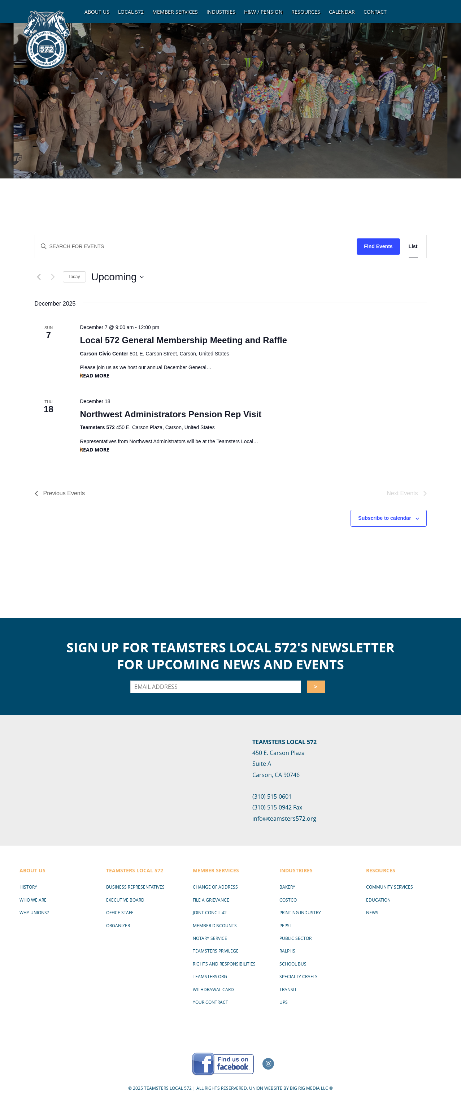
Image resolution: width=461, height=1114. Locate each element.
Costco (288, 900)
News (372, 912)
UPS (283, 1002)
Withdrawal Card (213, 989)
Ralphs (287, 951)
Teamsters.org (210, 976)
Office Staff (119, 912)
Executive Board (125, 900)
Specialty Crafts (298, 976)
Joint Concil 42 (210, 912)
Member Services (175, 11)
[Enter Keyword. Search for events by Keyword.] (196, 246)
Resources (305, 11)
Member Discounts (215, 925)
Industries (220, 11)
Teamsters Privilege (216, 951)
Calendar (342, 11)
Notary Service (210, 938)
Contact (375, 11)
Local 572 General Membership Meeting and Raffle (183, 340)
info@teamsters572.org (284, 818)
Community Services (389, 887)
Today (74, 276)
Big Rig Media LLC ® (311, 1088)
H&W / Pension (263, 11)
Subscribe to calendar (384, 518)
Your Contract (210, 1002)
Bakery (287, 887)
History (28, 887)
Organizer (118, 925)
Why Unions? (34, 912)
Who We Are (33, 900)
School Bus (292, 964)
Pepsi (285, 925)
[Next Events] (53, 277)
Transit (288, 989)
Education (378, 900)
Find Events (378, 246)
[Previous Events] (39, 277)
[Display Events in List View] (413, 246)
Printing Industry (300, 912)
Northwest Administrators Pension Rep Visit (170, 414)
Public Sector (295, 938)
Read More (94, 375)
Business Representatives (135, 887)
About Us (96, 11)
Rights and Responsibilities (224, 964)
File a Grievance (211, 900)
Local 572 (131, 11)
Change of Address (215, 887)
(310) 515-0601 (272, 796)
